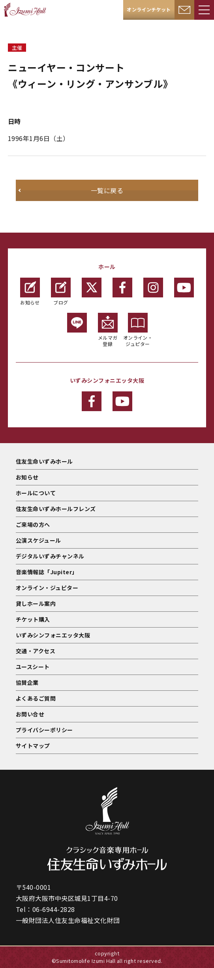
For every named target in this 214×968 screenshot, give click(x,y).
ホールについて (36, 493)
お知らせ (30, 292)
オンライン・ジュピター (138, 330)
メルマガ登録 (108, 330)
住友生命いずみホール (44, 461)
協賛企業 (27, 682)
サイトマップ (33, 746)
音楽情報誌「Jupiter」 (47, 572)
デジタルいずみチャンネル (50, 556)
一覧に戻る (107, 190)
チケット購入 (33, 619)
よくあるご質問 (36, 698)
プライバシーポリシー (44, 730)
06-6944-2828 (53, 909)
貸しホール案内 (36, 603)
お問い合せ (30, 714)
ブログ (61, 292)
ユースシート (33, 667)
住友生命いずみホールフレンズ (56, 509)
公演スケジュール (38, 540)
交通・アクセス (35, 651)
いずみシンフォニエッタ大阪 (53, 635)
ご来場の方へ (33, 524)
